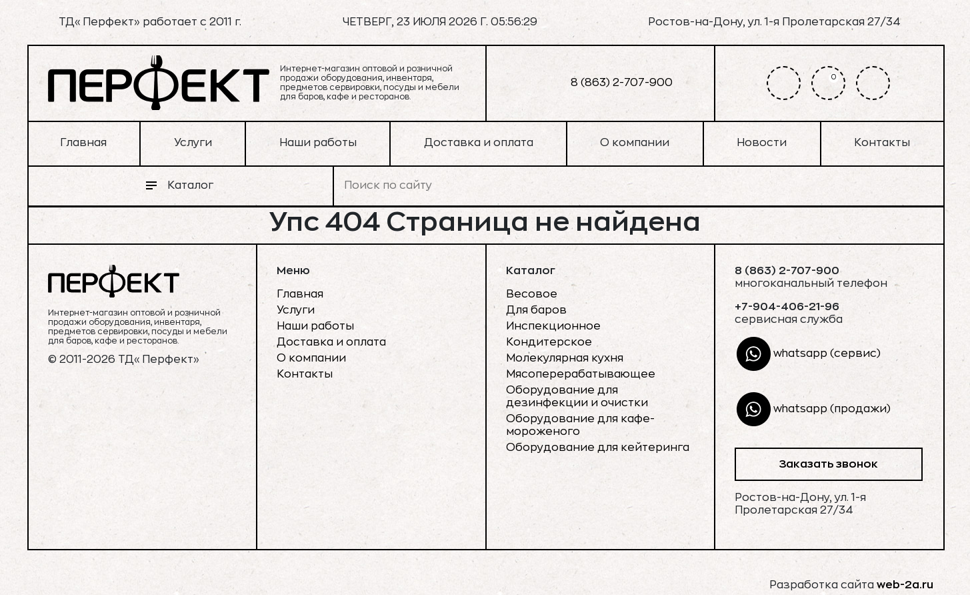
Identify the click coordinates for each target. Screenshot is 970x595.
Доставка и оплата (478, 142)
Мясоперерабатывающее (580, 374)
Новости (762, 142)
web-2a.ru (905, 585)
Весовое (531, 294)
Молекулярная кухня (564, 358)
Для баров (536, 310)
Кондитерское (549, 342)
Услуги (193, 142)
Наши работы (318, 142)
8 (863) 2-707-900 (599, 83)
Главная (83, 142)
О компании (634, 142)
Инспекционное (553, 326)
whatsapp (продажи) (814, 409)
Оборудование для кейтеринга (597, 447)
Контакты (882, 142)
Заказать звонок (828, 464)
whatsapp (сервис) (809, 354)
